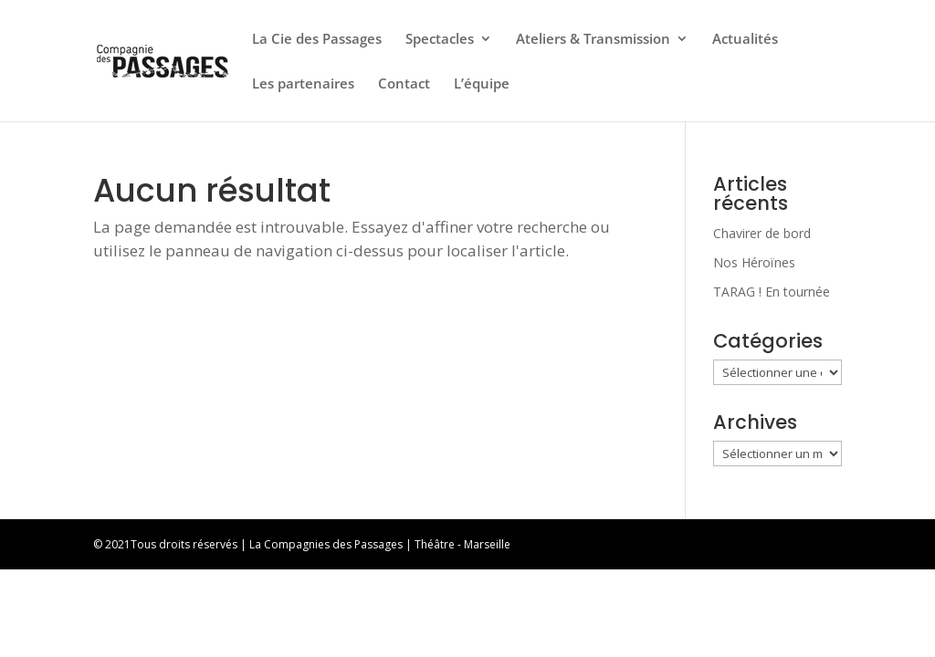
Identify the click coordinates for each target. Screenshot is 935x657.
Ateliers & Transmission (593, 39)
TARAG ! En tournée (771, 291)
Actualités (745, 39)
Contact (404, 84)
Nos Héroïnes (754, 262)
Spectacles (439, 39)
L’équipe (482, 84)
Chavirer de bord (762, 233)
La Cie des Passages (317, 39)
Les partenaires (303, 84)
